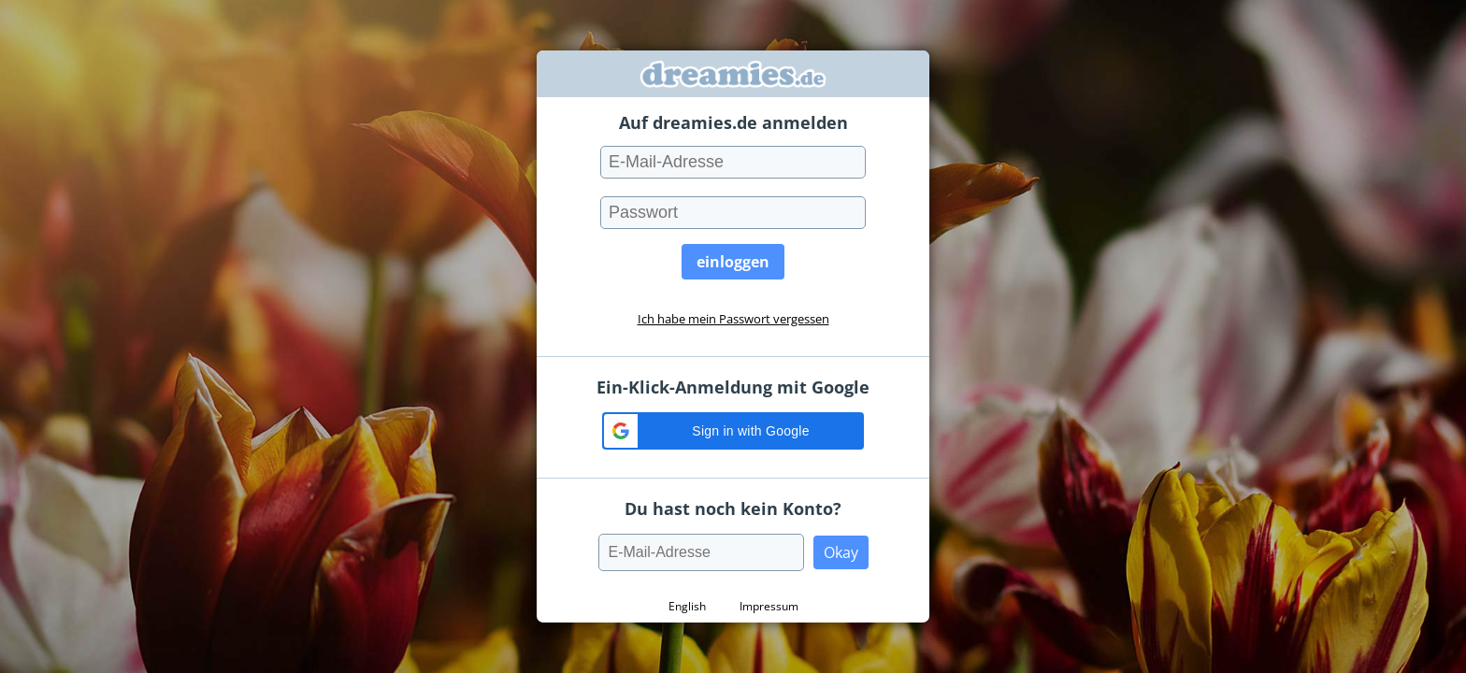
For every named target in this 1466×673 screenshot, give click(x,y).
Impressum (769, 606)
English (687, 606)
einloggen (733, 261)
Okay (841, 552)
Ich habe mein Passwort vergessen (733, 318)
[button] (733, 431)
